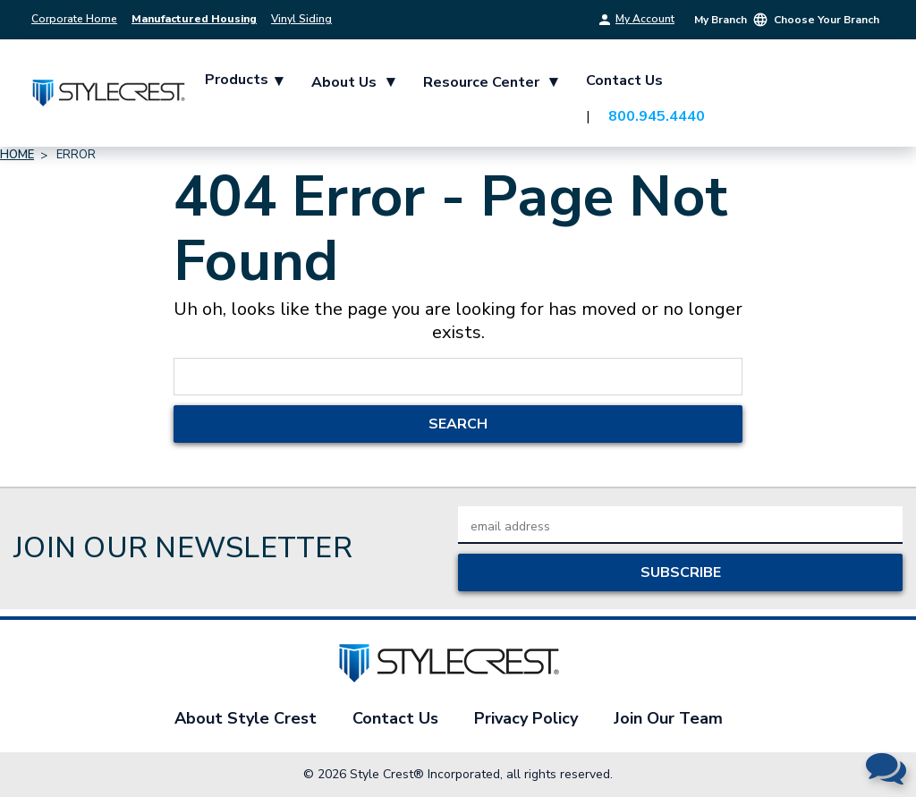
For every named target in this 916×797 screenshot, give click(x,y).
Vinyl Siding (301, 19)
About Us (352, 81)
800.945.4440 (656, 116)
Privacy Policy (526, 718)
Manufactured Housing (194, 19)
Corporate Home (74, 19)
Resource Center (490, 81)
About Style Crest (245, 718)
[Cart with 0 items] (862, 97)
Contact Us (624, 80)
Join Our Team (668, 718)
